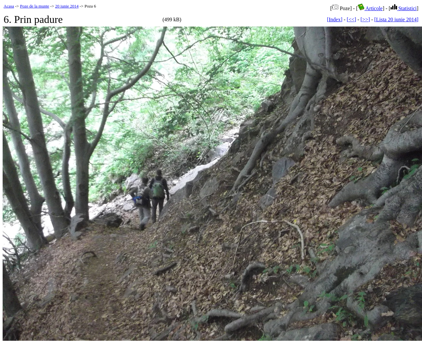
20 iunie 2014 (67, 6)
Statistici (404, 8)
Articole (370, 8)
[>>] (365, 19)
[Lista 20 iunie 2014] (396, 19)
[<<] (351, 19)
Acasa (9, 6)
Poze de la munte (34, 6)
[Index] (334, 19)
